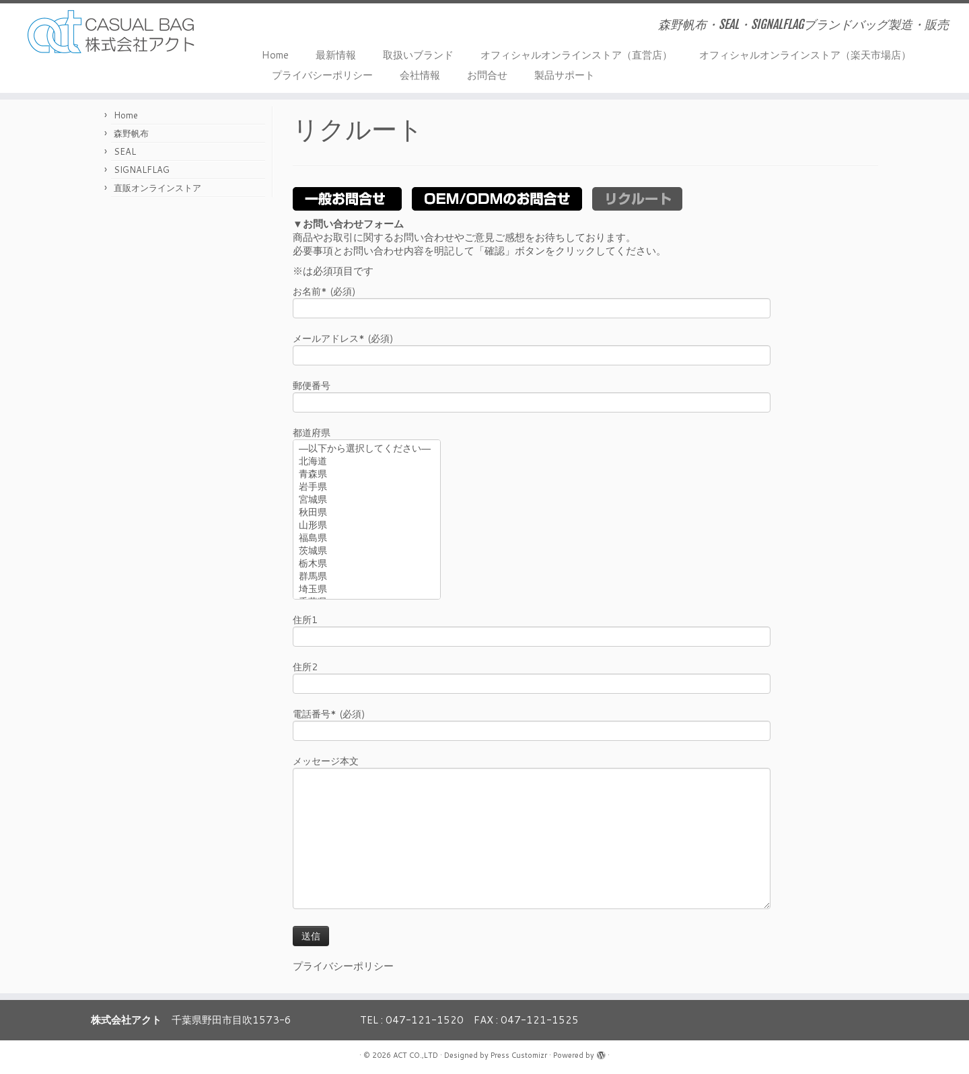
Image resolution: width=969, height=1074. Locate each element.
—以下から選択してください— (366, 449)
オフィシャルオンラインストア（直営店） (576, 55)
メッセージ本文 (531, 801)
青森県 (366, 474)
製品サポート (564, 75)
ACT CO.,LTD (415, 1055)
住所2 (531, 676)
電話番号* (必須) (531, 723)
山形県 (366, 526)
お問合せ (487, 75)
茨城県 (366, 551)
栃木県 (366, 564)
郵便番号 (531, 395)
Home (275, 55)
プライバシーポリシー (322, 75)
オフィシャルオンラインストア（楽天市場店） (805, 55)
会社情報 (420, 75)
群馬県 (366, 577)
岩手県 (366, 487)
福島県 (366, 538)
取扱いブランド (418, 55)
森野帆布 (131, 133)
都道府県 (367, 477)
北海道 (366, 462)
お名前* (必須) (531, 301)
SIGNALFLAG (142, 170)
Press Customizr (519, 1055)
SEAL (125, 151)
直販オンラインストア (157, 188)
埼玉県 (366, 589)
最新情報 (336, 55)
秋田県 (366, 513)
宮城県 (366, 500)
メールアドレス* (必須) (531, 348)
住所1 (531, 629)
